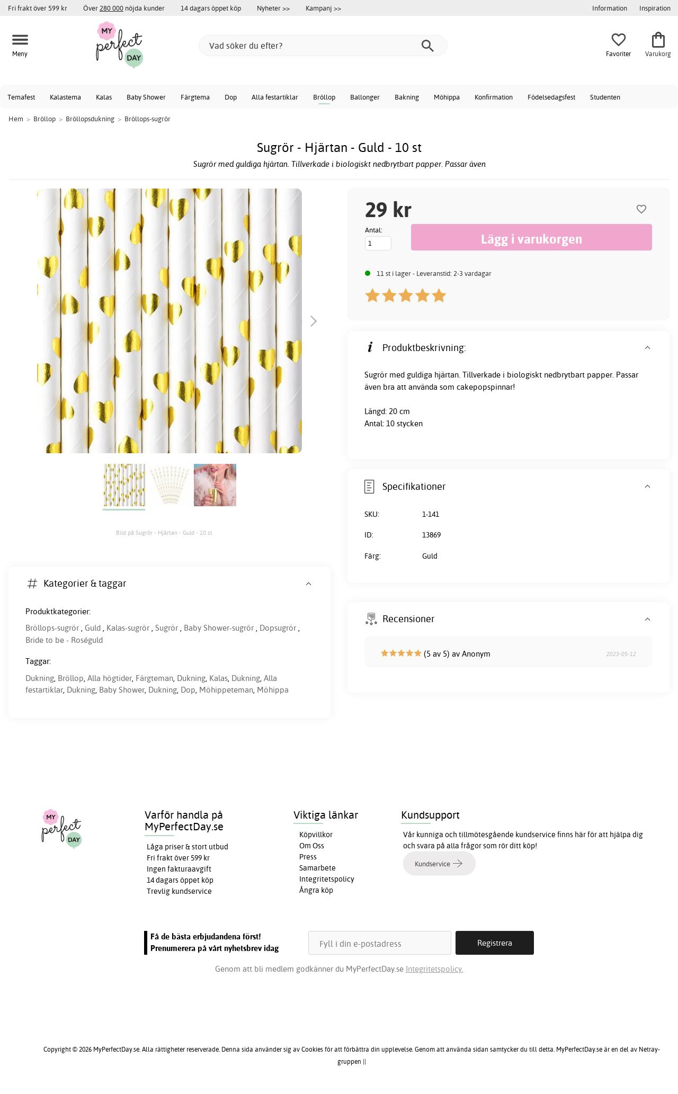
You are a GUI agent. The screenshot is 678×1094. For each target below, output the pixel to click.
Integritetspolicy (326, 879)
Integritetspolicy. (434, 969)
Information (609, 8)
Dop (231, 97)
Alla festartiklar (275, 97)
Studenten (605, 97)
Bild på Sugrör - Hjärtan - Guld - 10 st (164, 532)
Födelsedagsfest (551, 97)
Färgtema (195, 97)
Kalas (104, 97)
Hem (15, 118)
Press (308, 857)
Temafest (21, 97)
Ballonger (365, 97)
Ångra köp (316, 890)
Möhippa (447, 97)
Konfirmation (494, 97)
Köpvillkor (316, 834)
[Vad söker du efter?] (323, 45)
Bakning (407, 97)
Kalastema (65, 97)
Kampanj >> (323, 8)
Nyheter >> (273, 8)
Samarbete (317, 868)
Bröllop (324, 97)
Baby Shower (146, 97)
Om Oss (311, 845)
